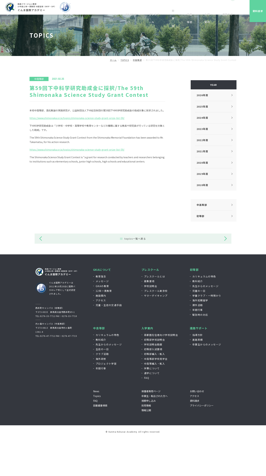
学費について (152, 405)
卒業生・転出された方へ (154, 433)
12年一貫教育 (104, 328)
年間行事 (197, 347)
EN (225, 8)
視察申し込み (184, 8)
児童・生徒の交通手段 (109, 342)
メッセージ (102, 318)
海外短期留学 (200, 337)
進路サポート (198, 365)
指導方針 (197, 372)
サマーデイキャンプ (156, 333)
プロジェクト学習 (106, 401)
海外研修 (101, 396)
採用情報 (198, 8)
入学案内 (147, 365)
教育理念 (101, 313)
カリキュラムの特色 (204, 313)
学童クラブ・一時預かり (206, 333)
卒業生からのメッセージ (206, 381)
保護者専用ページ (150, 428)
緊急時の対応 (200, 352)
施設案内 (101, 333)
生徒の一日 (102, 386)
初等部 (194, 307)
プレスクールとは (154, 313)
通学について (152, 410)
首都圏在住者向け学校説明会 (161, 372)
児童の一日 (198, 328)
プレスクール (150, 307)
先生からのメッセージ (205, 323)
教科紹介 (197, 318)
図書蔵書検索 (100, 442)
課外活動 (197, 342)
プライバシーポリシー (202, 442)
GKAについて (102, 307)
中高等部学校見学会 (156, 396)
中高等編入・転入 (154, 401)
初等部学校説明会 (154, 377)
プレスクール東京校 (156, 328)
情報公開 (146, 447)
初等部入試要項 (153, 386)
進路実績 (197, 377)
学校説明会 (150, 323)
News (96, 428)
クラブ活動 (102, 391)
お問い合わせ (213, 8)
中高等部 (99, 365)
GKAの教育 (102, 323)
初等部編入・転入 (154, 391)
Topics (97, 433)
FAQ (146, 415)
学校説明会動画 (153, 381)
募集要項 (149, 318)
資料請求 (255, 11)
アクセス (101, 337)
